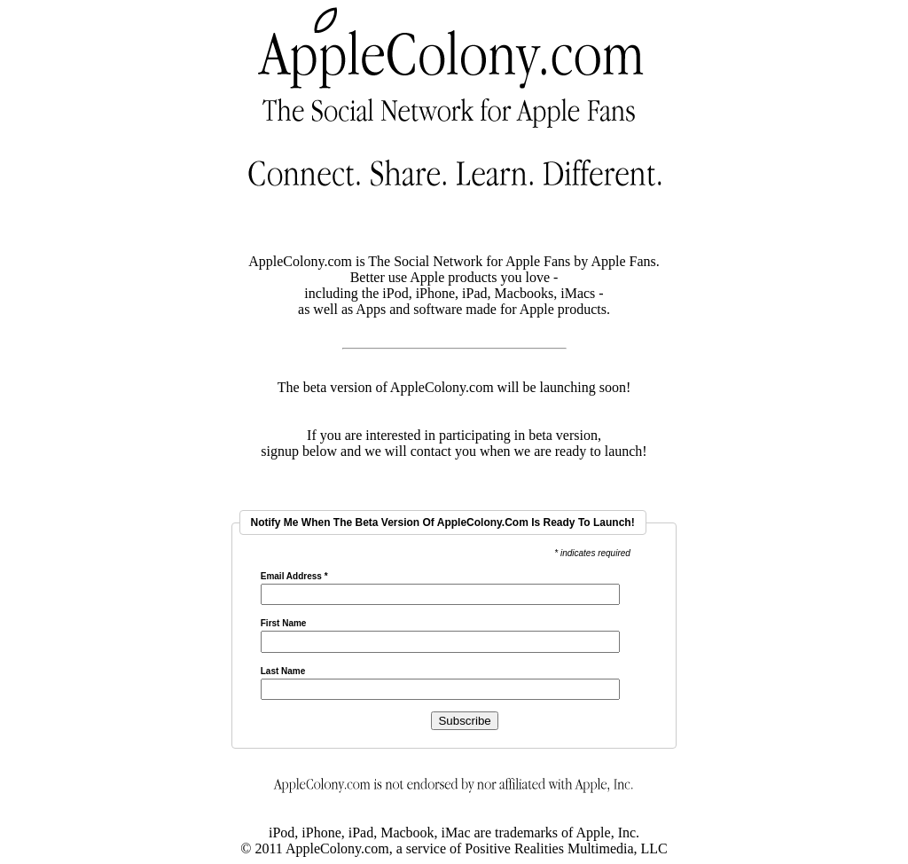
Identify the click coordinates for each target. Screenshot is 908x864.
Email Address (294, 576)
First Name (284, 623)
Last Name (283, 671)
